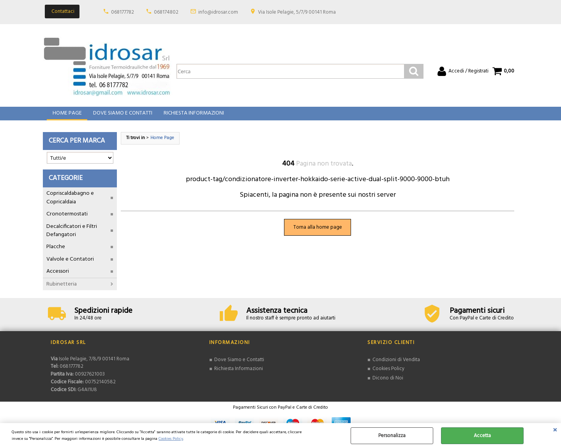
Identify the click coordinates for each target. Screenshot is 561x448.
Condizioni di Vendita (396, 365)
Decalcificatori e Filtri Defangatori (71, 236)
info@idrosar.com (218, 12)
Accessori (57, 277)
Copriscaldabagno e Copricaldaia (70, 203)
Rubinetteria (61, 289)
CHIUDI (555, 431)
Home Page (66, 116)
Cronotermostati (67, 219)
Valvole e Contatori (70, 264)
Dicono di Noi (387, 383)
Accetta (482, 436)
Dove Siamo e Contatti (122, 116)
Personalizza (392, 436)
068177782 (122, 12)
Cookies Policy (171, 439)
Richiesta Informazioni (192, 116)
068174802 (166, 12)
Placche (55, 252)
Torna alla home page (317, 233)
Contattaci (62, 11)
